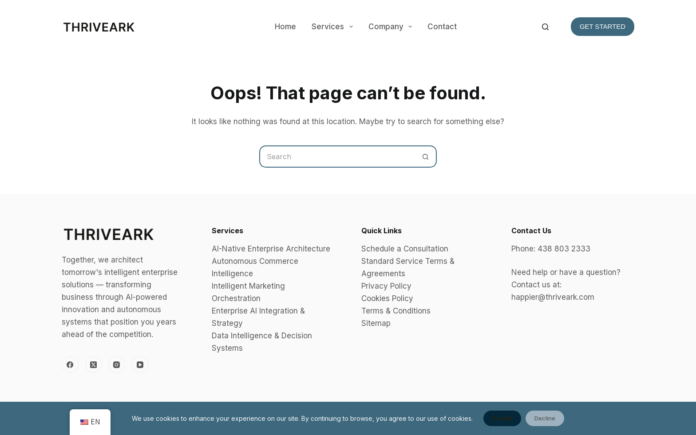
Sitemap (376, 323)
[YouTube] (140, 364)
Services (334, 26)
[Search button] (426, 156)
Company (391, 26)
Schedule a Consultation (404, 248)
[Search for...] (337, 156)
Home (285, 26)
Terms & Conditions (396, 310)
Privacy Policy (386, 286)
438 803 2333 (564, 248)
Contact (442, 26)
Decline (544, 418)
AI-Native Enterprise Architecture (271, 248)
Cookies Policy (387, 298)
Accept (502, 418)
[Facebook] (70, 364)
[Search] (545, 27)
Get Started (602, 26)
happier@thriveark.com (552, 297)
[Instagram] (116, 364)
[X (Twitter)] (93, 364)
